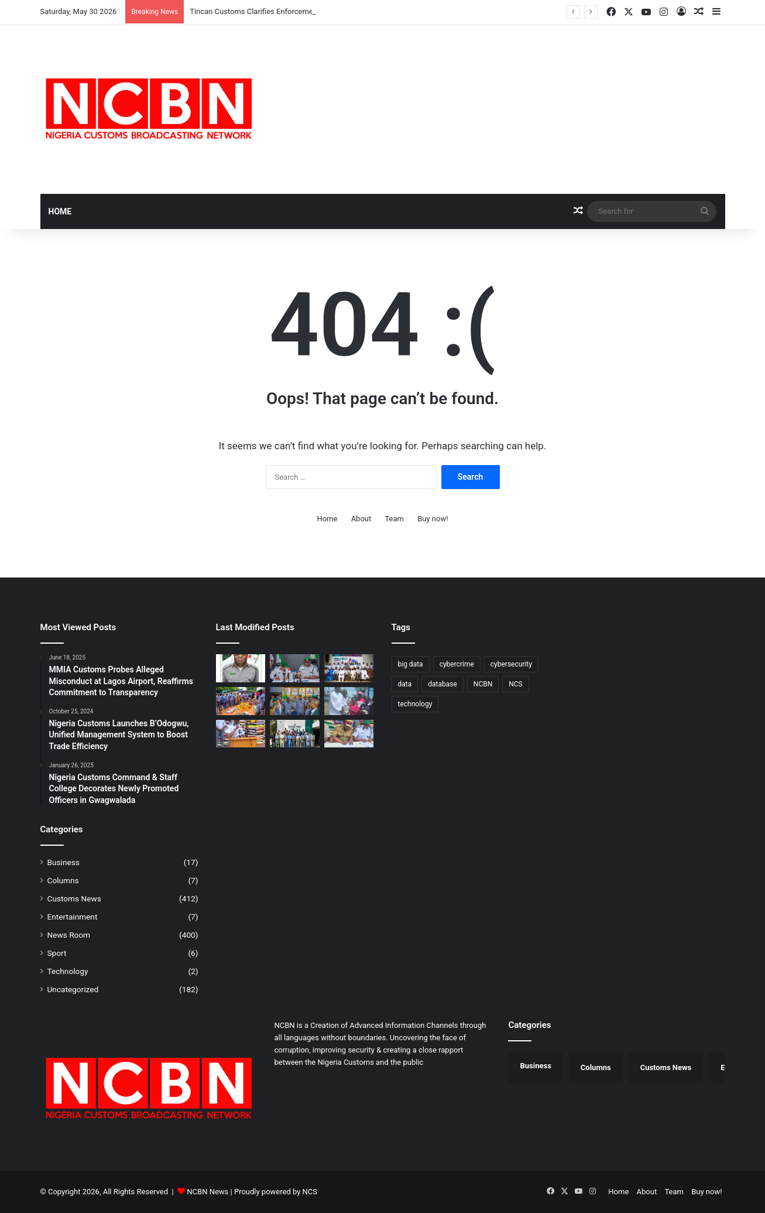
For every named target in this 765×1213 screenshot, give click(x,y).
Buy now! (432, 518)
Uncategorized (73, 989)
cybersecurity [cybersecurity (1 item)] (511, 664)
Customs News (74, 898)
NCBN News (207, 1191)
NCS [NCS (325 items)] (516, 684)
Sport (57, 953)
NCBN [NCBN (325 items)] (483, 684)
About (361, 518)
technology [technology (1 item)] (415, 704)
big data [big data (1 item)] (410, 664)
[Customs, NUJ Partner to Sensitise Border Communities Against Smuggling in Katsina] (295, 734)
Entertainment (72, 916)
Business (63, 862)
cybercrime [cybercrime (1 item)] (457, 664)
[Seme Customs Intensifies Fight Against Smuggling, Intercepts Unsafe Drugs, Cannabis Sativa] (241, 734)
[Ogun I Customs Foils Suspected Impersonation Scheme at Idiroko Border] (241, 701)
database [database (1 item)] (442, 684)
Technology (67, 971)
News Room (69, 934)
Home (60, 211)
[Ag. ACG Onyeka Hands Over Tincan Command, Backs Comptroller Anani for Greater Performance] (295, 701)
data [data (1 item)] (405, 684)
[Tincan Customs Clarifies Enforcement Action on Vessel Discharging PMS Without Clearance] (241, 668)
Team (394, 518)
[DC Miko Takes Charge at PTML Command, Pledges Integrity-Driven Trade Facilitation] (295, 668)
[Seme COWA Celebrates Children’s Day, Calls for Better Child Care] (349, 701)
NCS (310, 1191)
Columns (63, 880)
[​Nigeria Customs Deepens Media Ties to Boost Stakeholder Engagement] (349, 668)
